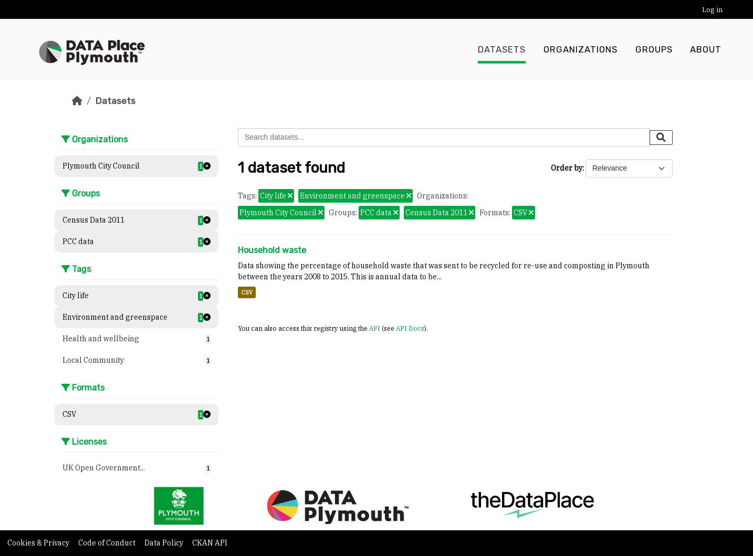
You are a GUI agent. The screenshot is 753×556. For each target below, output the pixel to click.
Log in (712, 9)
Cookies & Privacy (39, 543)
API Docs (410, 328)
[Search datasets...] (444, 137)
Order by (566, 168)
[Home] (77, 101)
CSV (247, 292)
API (374, 328)
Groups (654, 50)
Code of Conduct (107, 543)
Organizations (580, 50)
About (705, 50)
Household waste (272, 250)
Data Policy (164, 543)
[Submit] (661, 137)
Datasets (502, 50)
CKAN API (209, 543)
